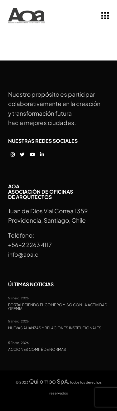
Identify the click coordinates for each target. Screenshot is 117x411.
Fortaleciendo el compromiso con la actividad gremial (57, 307)
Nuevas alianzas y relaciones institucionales (54, 328)
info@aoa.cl (24, 254)
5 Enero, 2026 (18, 298)
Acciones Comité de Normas (37, 349)
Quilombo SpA (48, 381)
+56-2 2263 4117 (30, 244)
